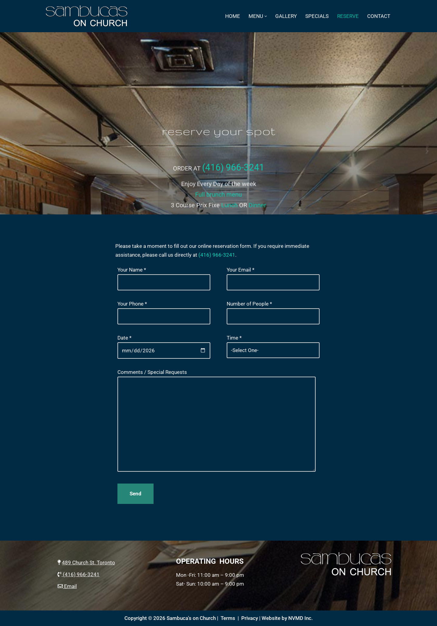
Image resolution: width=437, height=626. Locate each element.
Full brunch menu (218, 200)
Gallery (286, 16)
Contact (378, 16)
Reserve (348, 16)
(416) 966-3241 (233, 173)
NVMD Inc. (300, 618)
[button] (266, 16)
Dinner (257, 211)
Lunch (229, 211)
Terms (228, 618)
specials (317, 16)
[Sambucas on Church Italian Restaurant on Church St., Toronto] (88, 16)
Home (232, 16)
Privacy (249, 618)
